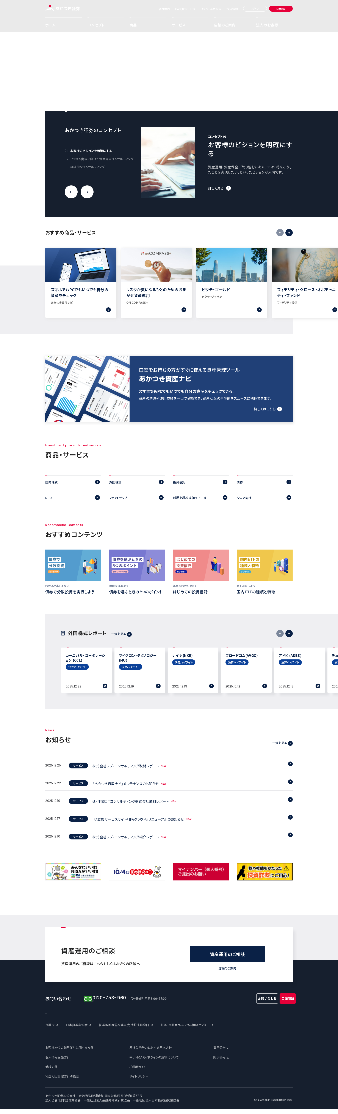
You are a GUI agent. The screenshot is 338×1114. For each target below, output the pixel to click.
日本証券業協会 (79, 1030)
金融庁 (50, 1030)
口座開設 (281, 8)
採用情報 (232, 9)
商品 (147, 24)
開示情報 (220, 1062)
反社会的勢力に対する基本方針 (153, 1052)
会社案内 (164, 9)
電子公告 (220, 1052)
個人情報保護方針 (59, 1062)
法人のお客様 (267, 24)
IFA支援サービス (185, 9)
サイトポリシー (140, 1081)
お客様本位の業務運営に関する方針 (72, 1052)
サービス (190, 24)
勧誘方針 (52, 1071)
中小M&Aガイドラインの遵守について (157, 1062)
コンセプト (96, 24)
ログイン (255, 8)
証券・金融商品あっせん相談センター (200, 1030)
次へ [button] (87, 191)
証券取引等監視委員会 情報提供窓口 (131, 1030)
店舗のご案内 (225, 24)
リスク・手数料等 (211, 9)
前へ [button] (71, 191)
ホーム (50, 24)
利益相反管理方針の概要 (64, 1081)
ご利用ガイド (139, 1071)
